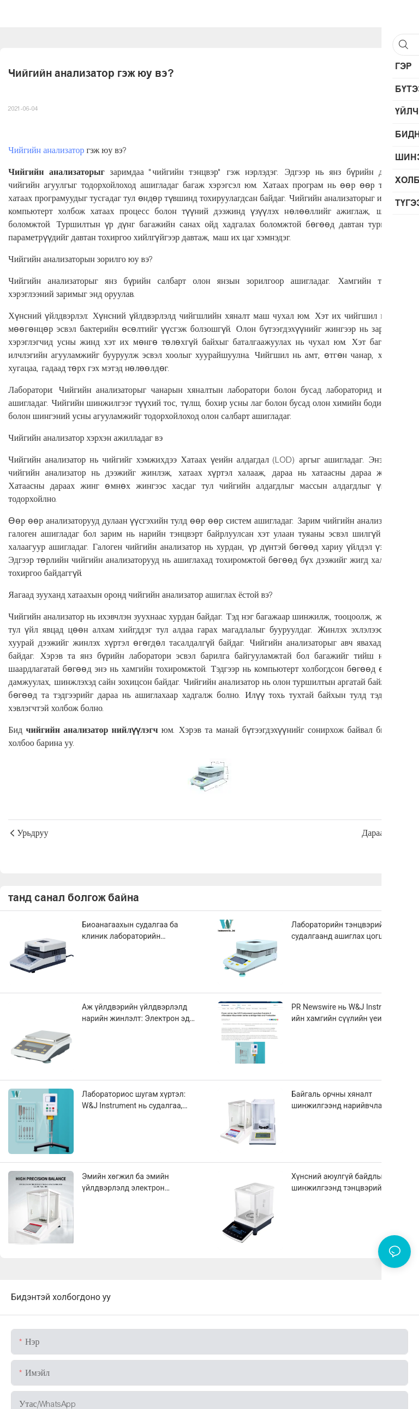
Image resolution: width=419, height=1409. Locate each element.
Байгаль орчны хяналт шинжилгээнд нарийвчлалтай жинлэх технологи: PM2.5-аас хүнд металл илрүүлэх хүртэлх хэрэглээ (345, 1101)
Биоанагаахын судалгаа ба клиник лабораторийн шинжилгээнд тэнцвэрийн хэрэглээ (130, 931)
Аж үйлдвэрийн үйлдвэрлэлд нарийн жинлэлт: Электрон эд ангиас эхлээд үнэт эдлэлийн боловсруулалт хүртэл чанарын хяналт (138, 1013)
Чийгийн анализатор (46, 150)
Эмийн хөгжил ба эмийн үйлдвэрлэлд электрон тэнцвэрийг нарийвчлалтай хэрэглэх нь (131, 1183)
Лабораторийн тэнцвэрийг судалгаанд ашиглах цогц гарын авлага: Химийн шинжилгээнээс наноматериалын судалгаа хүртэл (349, 931)
